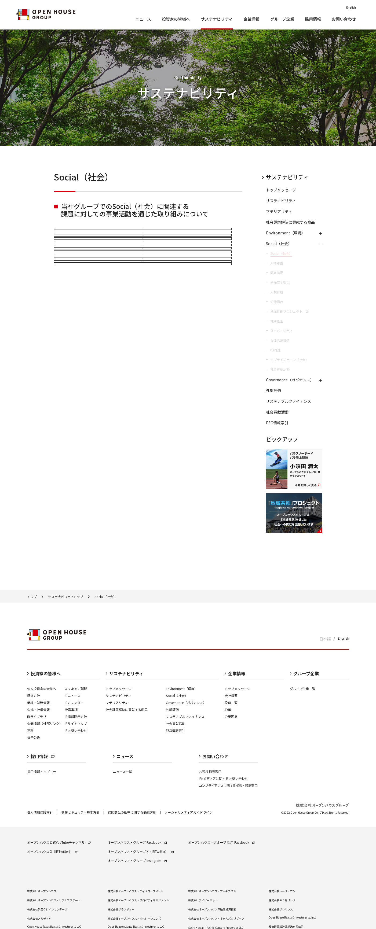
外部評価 (172, 692)
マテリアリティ (117, 685)
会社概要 (231, 678)
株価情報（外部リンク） (45, 706)
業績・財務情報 (38, 685)
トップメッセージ (119, 671)
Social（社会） (177, 678)
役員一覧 (231, 685)
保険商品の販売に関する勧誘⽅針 (132, 795)
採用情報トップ (41, 754)
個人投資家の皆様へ (41, 671)
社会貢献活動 (175, 706)
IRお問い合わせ (76, 713)
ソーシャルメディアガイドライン (189, 795)
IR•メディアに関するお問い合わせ (223, 761)
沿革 (228, 692)
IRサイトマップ (76, 706)
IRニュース (72, 678)
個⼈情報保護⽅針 (40, 795)
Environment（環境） (182, 671)
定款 (30, 713)
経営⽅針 (33, 678)
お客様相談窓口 (210, 754)
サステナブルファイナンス (185, 699)
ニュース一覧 (122, 754)
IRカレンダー (74, 685)
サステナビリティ (118, 678)
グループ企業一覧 (302, 671)
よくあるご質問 (76, 671)
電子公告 (33, 720)
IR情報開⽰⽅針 (76, 699)
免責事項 (71, 692)
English (343, 622)
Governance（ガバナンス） (186, 685)
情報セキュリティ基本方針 (80, 795)
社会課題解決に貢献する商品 (127, 692)
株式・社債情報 (38, 692)
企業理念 (231, 699)
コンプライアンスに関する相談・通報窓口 (228, 768)
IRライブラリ (36, 699)
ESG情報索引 (175, 713)
